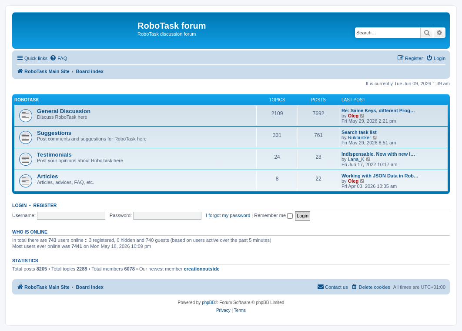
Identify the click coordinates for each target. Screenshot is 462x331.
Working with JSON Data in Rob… (379, 175)
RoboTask (26, 99)
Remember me (273, 215)
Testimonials (54, 154)
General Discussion (63, 111)
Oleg (353, 115)
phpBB (208, 302)
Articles (47, 176)
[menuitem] (58, 58)
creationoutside (202, 268)
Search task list (359, 132)
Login (19, 205)
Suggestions (54, 133)
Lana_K (356, 159)
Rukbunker (359, 137)
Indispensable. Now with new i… (378, 154)
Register (45, 205)
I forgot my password (228, 215)
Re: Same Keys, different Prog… (378, 110)
